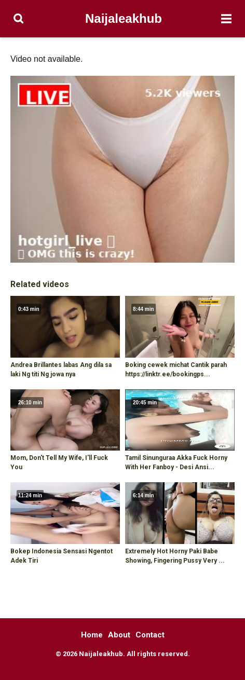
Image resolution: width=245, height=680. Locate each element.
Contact (150, 635)
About (119, 635)
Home (92, 635)
